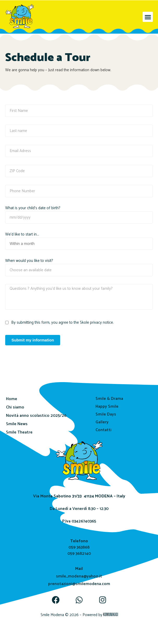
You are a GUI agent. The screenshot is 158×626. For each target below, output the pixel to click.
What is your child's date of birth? (32, 208)
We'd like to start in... (22, 234)
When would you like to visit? (29, 261)
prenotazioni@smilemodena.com (79, 583)
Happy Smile (107, 406)
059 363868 (79, 547)
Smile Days (106, 414)
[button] (148, 17)
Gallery (102, 422)
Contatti (103, 430)
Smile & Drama (109, 398)
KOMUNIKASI (110, 614)
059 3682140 (79, 553)
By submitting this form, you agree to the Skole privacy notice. (62, 323)
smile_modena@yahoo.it (79, 576)
